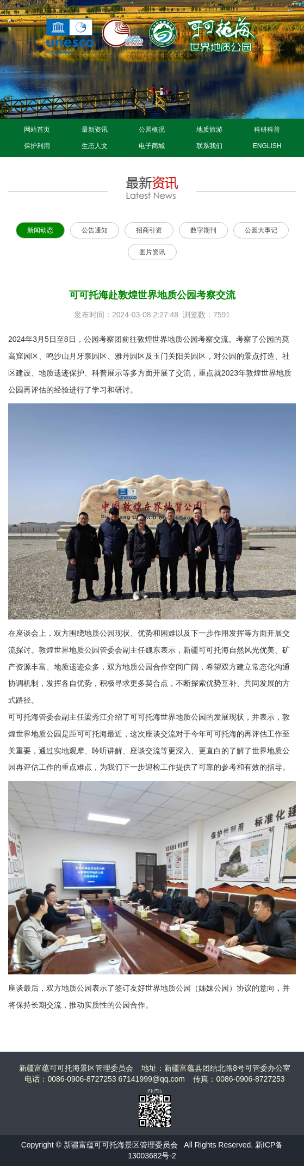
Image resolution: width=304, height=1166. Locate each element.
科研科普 (267, 129)
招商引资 (149, 230)
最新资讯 (95, 129)
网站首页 (37, 129)
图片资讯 (152, 252)
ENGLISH (267, 146)
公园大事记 (261, 230)
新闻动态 (40, 230)
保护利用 (37, 146)
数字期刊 (203, 230)
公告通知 (95, 230)
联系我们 (209, 146)
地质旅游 (209, 129)
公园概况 (152, 129)
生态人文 (95, 146)
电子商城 (152, 146)
